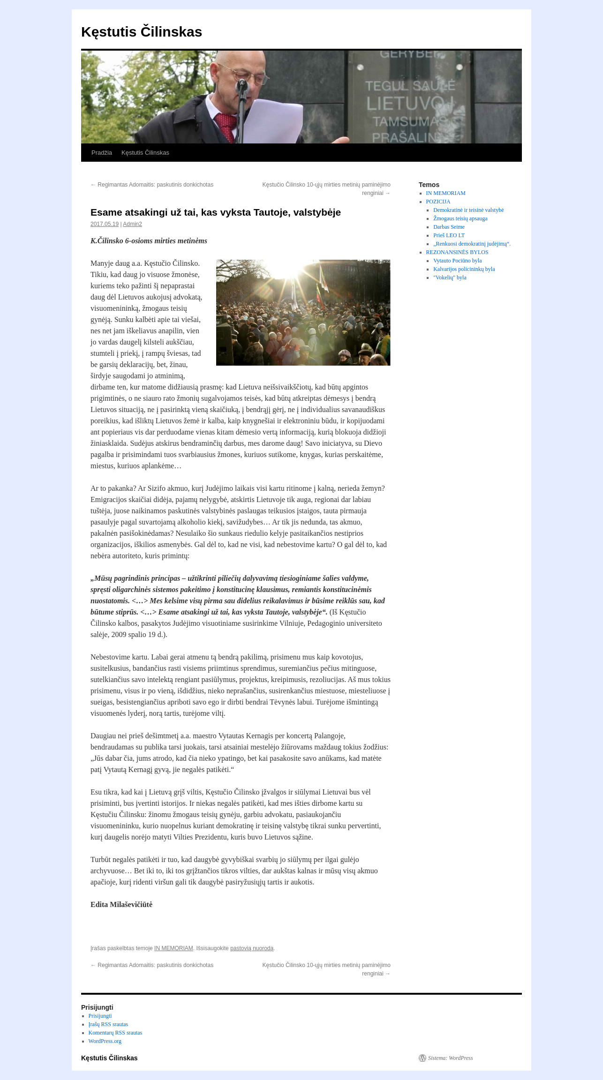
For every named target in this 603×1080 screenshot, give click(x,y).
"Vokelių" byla (450, 277)
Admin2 (132, 224)
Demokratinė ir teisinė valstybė (468, 210)
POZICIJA (438, 201)
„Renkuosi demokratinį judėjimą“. (472, 243)
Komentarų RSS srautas (116, 1032)
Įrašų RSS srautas (108, 1024)
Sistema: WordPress (450, 1058)
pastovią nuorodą (251, 948)
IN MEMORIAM (173, 948)
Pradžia (101, 152)
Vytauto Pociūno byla (457, 260)
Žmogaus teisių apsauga (460, 218)
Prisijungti (100, 1015)
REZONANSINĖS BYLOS (457, 252)
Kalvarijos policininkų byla (464, 269)
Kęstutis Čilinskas (141, 31)
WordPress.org (105, 1041)
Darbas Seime (449, 227)
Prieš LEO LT (449, 235)
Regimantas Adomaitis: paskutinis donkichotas (151, 184)
